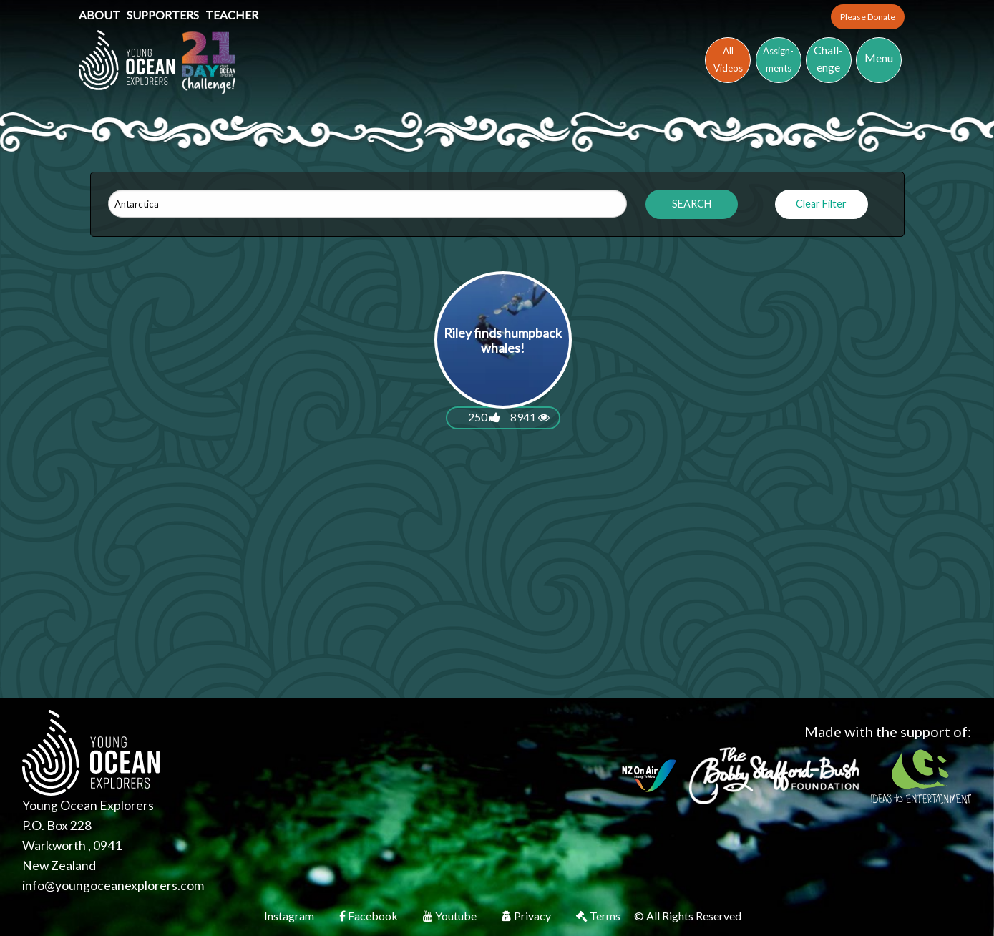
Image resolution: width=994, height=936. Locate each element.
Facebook (369, 915)
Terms (599, 915)
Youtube (451, 915)
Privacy (527, 915)
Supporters (164, 14)
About (100, 14)
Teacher (231, 14)
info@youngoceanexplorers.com (113, 885)
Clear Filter (821, 204)
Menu (878, 57)
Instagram (290, 915)
